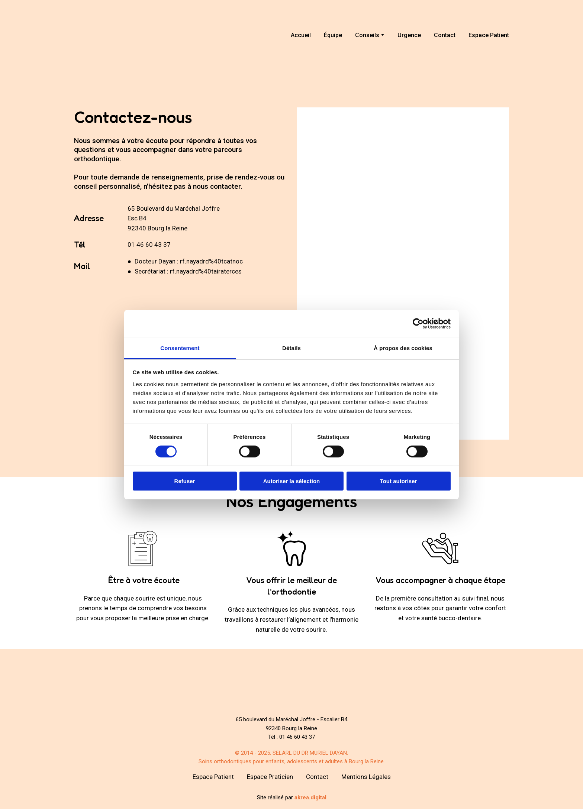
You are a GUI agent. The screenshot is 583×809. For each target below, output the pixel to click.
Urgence (409, 35)
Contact (444, 35)
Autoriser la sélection (291, 481)
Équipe (333, 35)
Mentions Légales (366, 776)
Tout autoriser (398, 481)
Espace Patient (488, 35)
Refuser (184, 481)
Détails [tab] (291, 347)
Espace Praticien (270, 776)
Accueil (301, 35)
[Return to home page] (108, 35)
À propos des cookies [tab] (403, 347)
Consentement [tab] (179, 347)
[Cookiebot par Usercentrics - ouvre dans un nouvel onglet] (418, 323)
